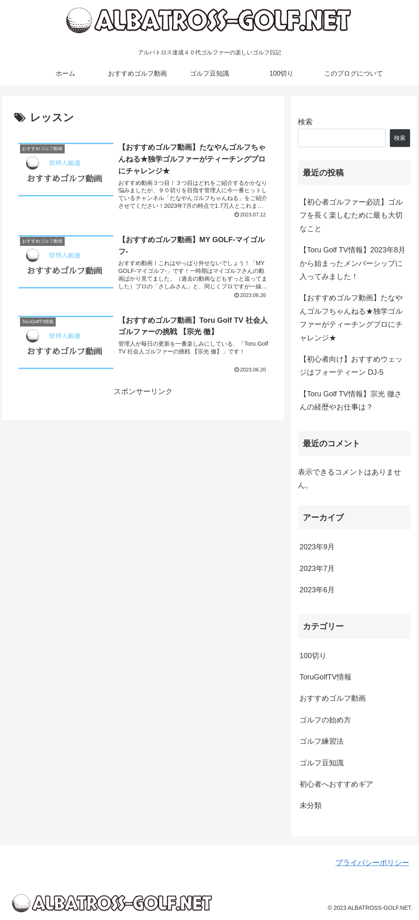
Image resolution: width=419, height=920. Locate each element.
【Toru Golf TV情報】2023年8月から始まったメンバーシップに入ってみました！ (352, 263)
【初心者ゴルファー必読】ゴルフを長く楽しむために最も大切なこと (351, 215)
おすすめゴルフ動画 (333, 698)
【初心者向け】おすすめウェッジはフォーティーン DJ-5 (351, 365)
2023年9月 (317, 547)
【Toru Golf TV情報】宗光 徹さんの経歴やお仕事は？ (351, 400)
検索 (305, 122)
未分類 (311, 805)
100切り (313, 656)
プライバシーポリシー (372, 863)
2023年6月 (317, 590)
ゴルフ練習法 (322, 741)
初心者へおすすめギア (336, 784)
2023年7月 (317, 569)
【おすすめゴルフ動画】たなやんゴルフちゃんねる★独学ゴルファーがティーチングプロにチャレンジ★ (351, 318)
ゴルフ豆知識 (322, 763)
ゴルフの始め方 (325, 720)
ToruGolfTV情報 (325, 677)
